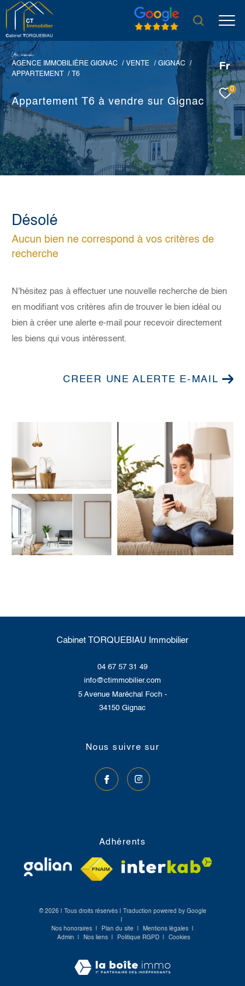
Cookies (179, 937)
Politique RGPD (138, 937)
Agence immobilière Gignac (65, 63)
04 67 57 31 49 (122, 667)
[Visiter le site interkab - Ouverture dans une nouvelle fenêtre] (166, 865)
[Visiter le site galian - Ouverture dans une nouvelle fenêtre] (48, 866)
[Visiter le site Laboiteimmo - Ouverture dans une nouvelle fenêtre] (122, 959)
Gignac (172, 63)
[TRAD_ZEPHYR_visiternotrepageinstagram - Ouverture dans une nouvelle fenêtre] (138, 779)
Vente (137, 63)
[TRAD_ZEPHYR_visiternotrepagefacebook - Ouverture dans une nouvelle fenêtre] (106, 779)
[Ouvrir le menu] (227, 20)
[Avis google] (156, 30)
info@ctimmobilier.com (122, 680)
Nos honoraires (71, 929)
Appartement (38, 74)
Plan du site (118, 929)
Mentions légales (166, 929)
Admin (66, 937)
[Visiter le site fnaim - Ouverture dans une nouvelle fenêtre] (96, 869)
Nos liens (96, 937)
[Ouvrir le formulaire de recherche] (198, 20)
